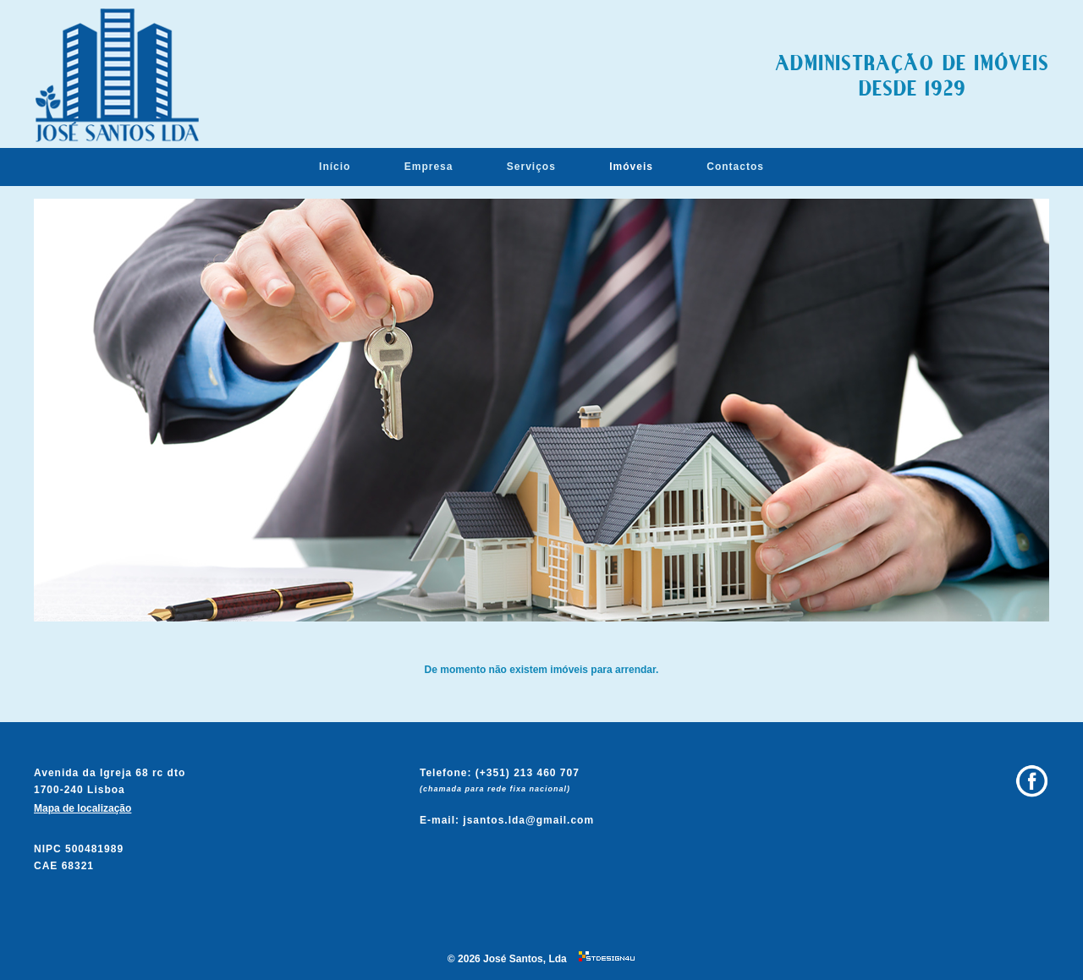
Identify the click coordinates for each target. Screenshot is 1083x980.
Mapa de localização (82, 808)
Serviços (531, 166)
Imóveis (631, 166)
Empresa (429, 166)
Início (334, 166)
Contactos (735, 166)
